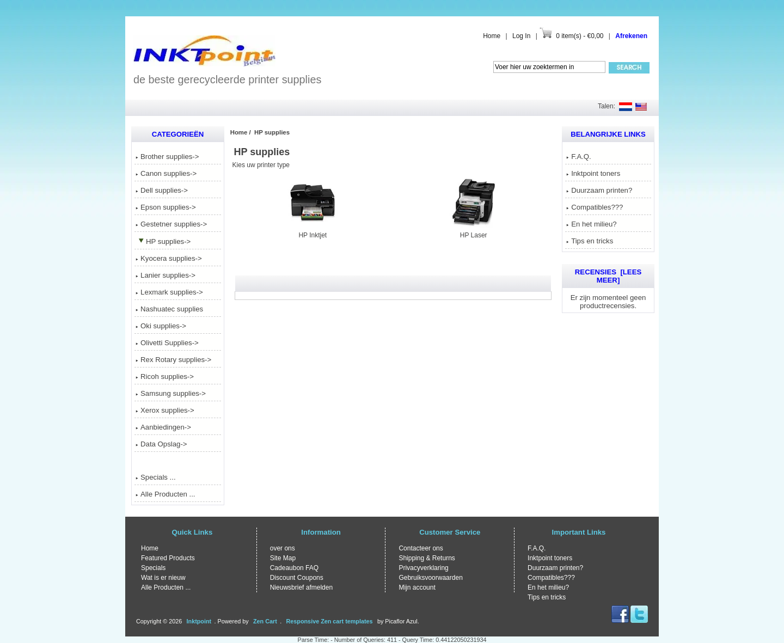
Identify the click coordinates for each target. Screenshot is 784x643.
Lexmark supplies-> (169, 292)
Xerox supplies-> (165, 410)
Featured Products (168, 558)
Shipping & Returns (427, 558)
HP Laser (473, 231)
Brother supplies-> (167, 156)
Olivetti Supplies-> (167, 343)
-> (163, 241)
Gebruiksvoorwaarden (430, 577)
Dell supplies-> (162, 190)
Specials (153, 568)
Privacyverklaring (423, 568)
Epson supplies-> (166, 207)
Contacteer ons (421, 548)
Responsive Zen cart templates (329, 621)
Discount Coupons (296, 577)
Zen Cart (265, 621)
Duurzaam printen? (599, 190)
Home (491, 36)
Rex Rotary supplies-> (173, 360)
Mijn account (417, 587)
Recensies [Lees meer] (608, 276)
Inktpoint (199, 621)
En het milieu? (591, 224)
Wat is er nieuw (163, 577)
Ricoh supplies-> (165, 376)
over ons (282, 548)
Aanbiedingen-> (163, 427)
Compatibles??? (594, 207)
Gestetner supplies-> (171, 224)
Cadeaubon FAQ (294, 568)
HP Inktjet (312, 231)
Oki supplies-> (161, 326)
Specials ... (156, 477)
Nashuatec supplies (169, 309)
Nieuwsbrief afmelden (301, 587)
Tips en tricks (589, 241)
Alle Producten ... (165, 494)
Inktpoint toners (593, 173)
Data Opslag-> (161, 444)
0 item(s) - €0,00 (579, 36)
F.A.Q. (578, 156)
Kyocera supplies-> (169, 258)
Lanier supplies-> (165, 275)
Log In (521, 36)
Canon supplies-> (166, 173)
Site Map (283, 558)
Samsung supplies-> (171, 393)
